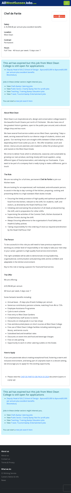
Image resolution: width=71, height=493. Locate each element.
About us (5, 455)
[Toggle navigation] (67, 3)
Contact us (5, 459)
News (3, 480)
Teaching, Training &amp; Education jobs (28, 91)
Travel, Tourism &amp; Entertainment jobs (28, 94)
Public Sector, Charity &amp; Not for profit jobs (30, 89)
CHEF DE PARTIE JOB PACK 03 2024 (35, 377)
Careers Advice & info (10, 477)
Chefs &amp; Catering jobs (22, 86)
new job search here (24, 101)
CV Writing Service (8, 473)
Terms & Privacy (8, 462)
